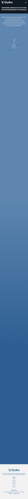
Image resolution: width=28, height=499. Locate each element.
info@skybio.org (16, 493)
